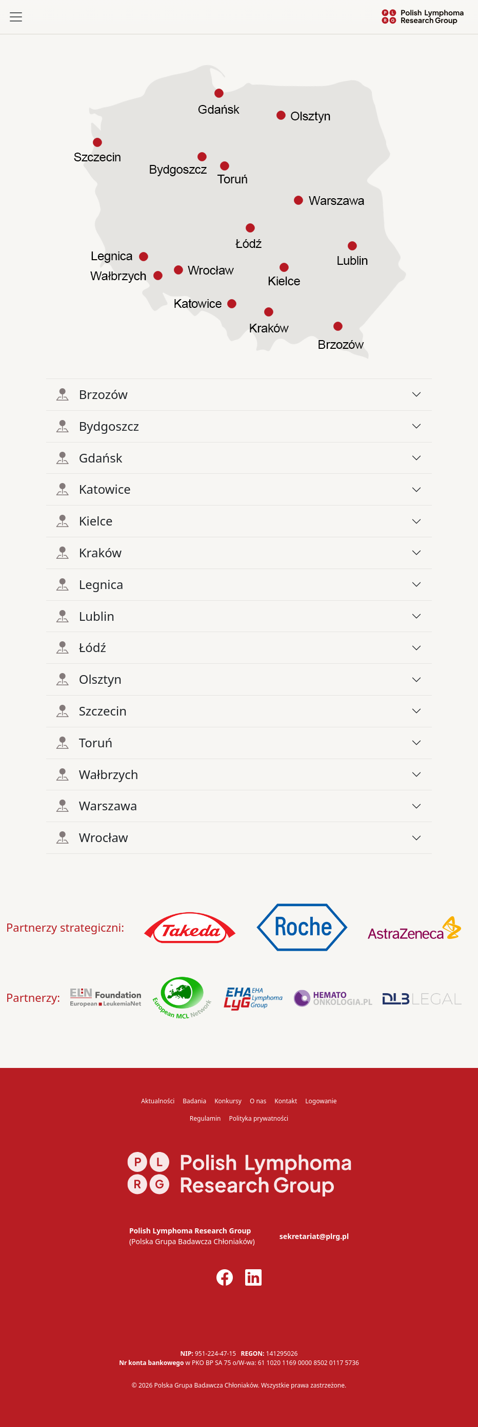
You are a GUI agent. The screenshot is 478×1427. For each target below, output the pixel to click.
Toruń (84, 742)
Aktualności (157, 1101)
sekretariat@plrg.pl (314, 1236)
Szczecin (91, 710)
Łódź (81, 647)
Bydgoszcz (97, 425)
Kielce (84, 520)
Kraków (89, 552)
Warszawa (96, 805)
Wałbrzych (97, 774)
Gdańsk (89, 457)
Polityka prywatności (258, 1118)
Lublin (85, 615)
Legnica (90, 584)
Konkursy (228, 1101)
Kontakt (285, 1101)
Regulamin (205, 1118)
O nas (258, 1101)
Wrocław (92, 837)
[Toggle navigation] (16, 17)
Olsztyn (89, 678)
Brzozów (92, 394)
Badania (194, 1101)
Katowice (93, 488)
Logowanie (320, 1101)
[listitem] (331, 201)
